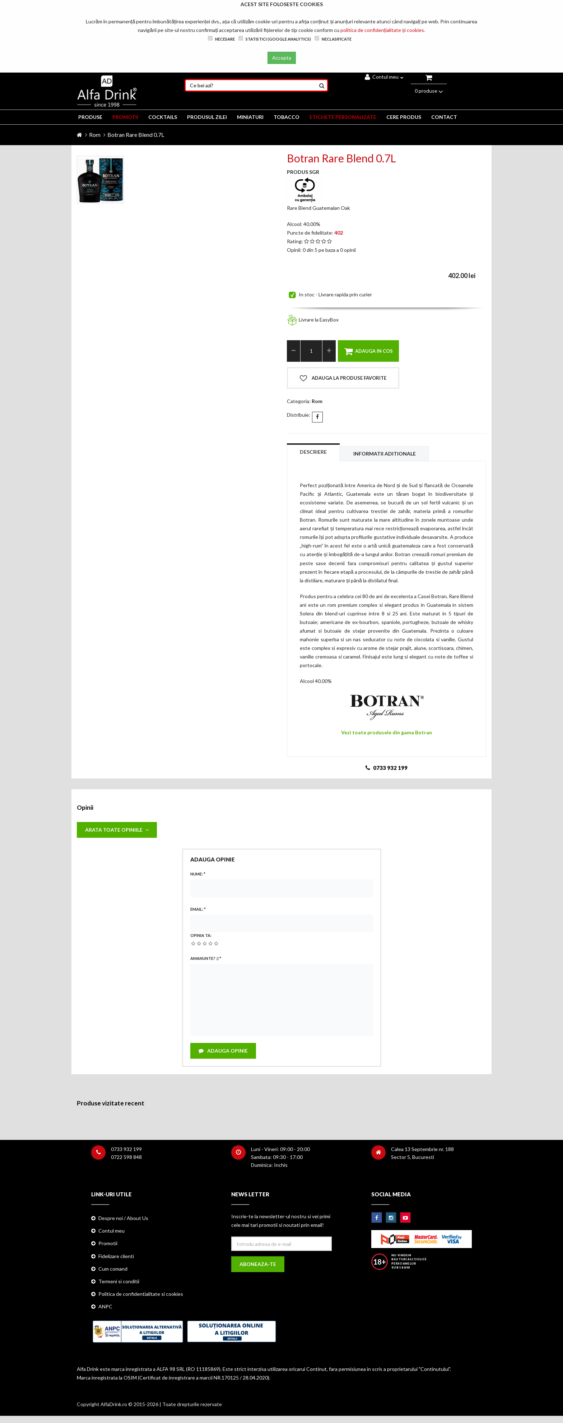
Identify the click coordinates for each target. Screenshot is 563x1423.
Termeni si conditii (118, 1281)
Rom (95, 134)
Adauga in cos (368, 351)
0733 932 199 (126, 1149)
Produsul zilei (207, 117)
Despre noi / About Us (123, 1218)
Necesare (221, 38)
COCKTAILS (162, 117)
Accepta (281, 58)
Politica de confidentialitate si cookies (140, 1294)
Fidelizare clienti (116, 1256)
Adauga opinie (223, 1051)
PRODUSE (90, 117)
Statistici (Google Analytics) (274, 38)
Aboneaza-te (257, 1264)
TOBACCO (286, 117)
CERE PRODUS (403, 117)
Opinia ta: (200, 935)
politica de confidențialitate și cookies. (382, 30)
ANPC (105, 1306)
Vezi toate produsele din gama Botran (386, 732)
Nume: (197, 874)
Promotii (107, 1243)
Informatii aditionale (384, 454)
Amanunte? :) (205, 958)
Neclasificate (333, 38)
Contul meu (384, 77)
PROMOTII (125, 117)
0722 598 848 (126, 1157)
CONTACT (444, 117)
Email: (198, 909)
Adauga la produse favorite (343, 378)
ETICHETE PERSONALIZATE (343, 117)
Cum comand (112, 1269)
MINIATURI (250, 117)
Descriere (313, 452)
